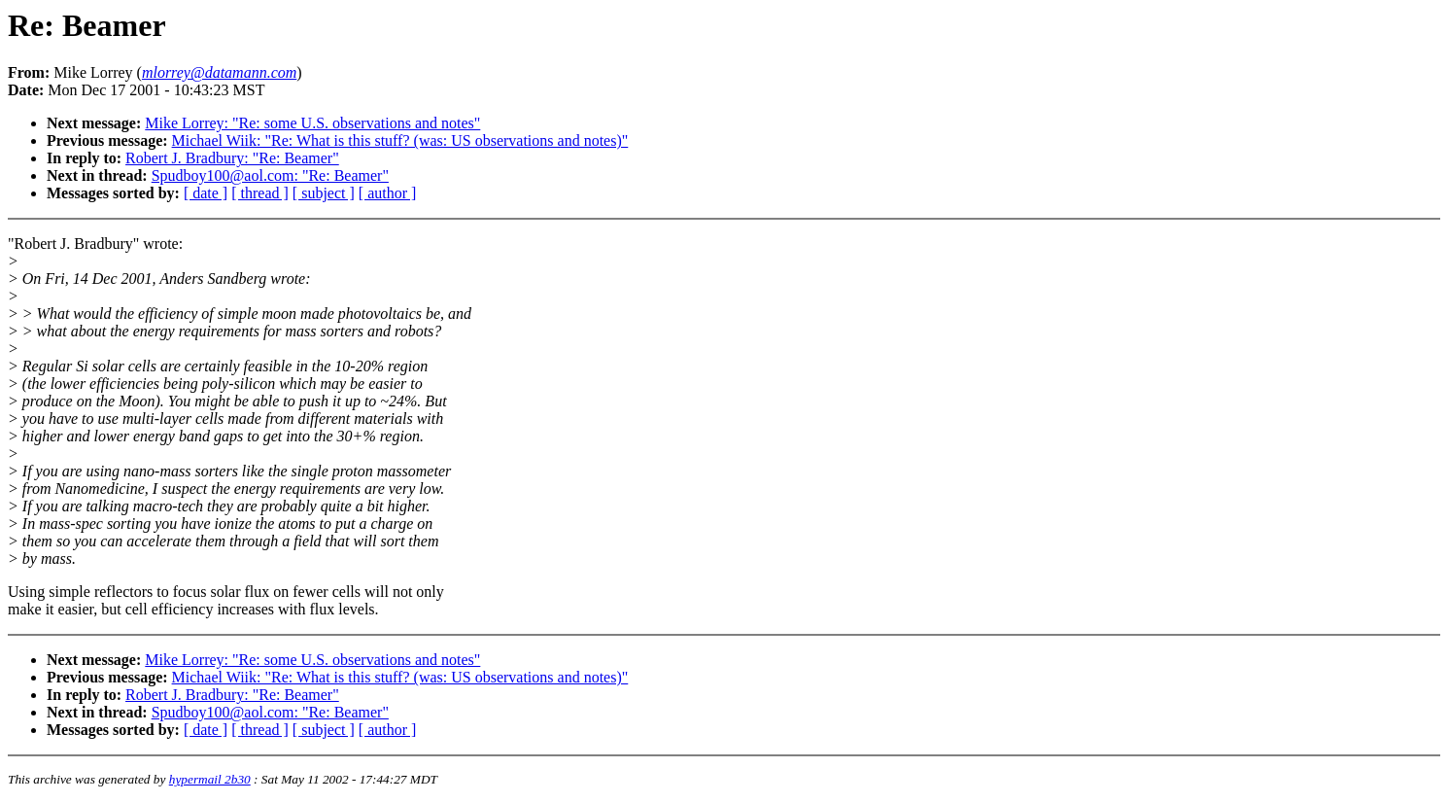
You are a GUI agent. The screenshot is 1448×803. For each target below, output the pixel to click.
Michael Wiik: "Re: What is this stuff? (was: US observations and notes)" (400, 140)
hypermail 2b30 (210, 779)
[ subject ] (324, 193)
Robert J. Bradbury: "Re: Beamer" (232, 158)
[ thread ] (260, 193)
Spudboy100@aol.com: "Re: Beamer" (270, 175)
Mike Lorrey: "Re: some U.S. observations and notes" (312, 123)
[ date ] (205, 193)
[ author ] (388, 193)
